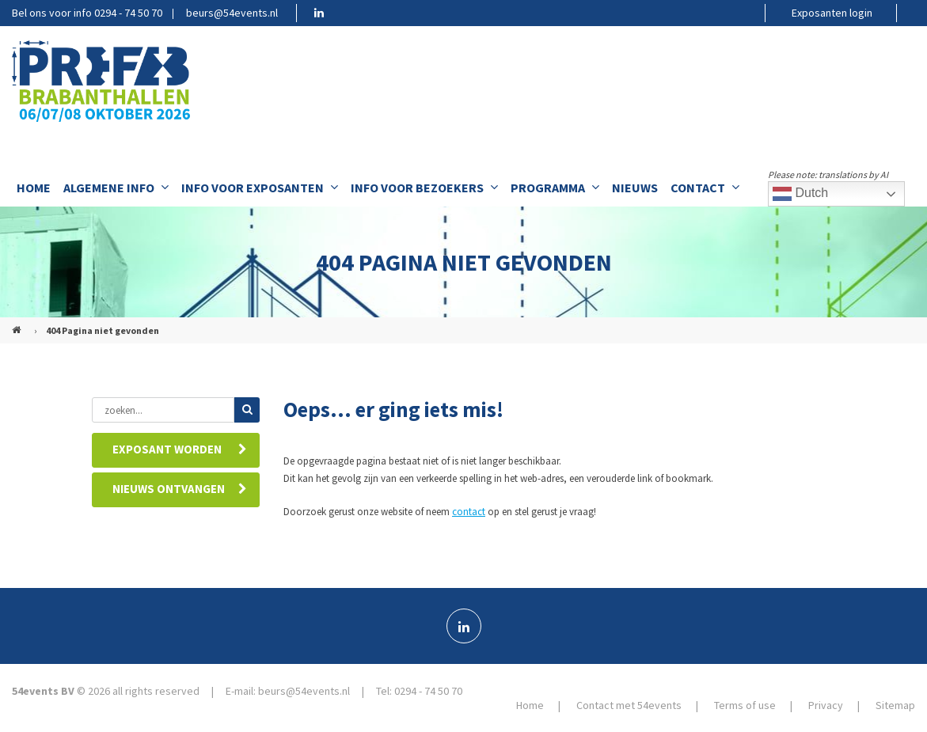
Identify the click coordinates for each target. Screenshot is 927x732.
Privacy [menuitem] (825, 705)
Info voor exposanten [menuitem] (259, 187)
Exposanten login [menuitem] (832, 13)
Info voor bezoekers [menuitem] (424, 187)
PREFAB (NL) (18, 323)
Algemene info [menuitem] (116, 187)
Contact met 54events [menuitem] (629, 705)
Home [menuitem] (34, 187)
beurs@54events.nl (232, 13)
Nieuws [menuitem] (635, 187)
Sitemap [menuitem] (895, 705)
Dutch (800, 193)
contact (468, 511)
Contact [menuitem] (705, 187)
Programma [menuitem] (555, 187)
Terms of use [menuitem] (745, 705)
